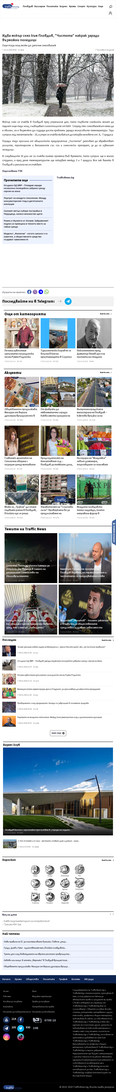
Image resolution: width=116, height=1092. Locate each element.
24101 (20, 518)
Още (100, 6)
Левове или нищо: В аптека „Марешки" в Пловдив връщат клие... (36, 960)
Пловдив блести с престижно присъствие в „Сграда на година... (38, 829)
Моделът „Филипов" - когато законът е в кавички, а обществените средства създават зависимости (84, 624)
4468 (55, 420)
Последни (9, 640)
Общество (32, 979)
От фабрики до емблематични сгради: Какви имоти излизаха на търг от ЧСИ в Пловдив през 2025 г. (55, 413)
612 (35, 695)
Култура (92, 6)
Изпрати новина (114, 532)
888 (91, 361)
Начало (6, 979)
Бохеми (76, 979)
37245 (92, 420)
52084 (20, 420)
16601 (76, 580)
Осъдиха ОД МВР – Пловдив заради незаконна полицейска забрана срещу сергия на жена (59, 661)
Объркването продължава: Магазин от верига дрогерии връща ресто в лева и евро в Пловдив (21, 413)
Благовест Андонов (105, 50)
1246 (36, 723)
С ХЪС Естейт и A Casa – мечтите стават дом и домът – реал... (49, 841)
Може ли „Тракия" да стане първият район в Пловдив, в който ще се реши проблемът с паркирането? (21, 510)
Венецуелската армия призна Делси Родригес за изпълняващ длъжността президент (58, 689)
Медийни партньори (42, 996)
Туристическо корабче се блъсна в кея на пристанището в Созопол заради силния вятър (56, 354)
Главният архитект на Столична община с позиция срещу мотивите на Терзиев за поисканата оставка (20, 462)
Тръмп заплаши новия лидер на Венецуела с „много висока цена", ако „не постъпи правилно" (61, 647)
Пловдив (28, 6)
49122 (21, 580)
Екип (34, 991)
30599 (35, 847)
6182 (92, 469)
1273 (36, 681)
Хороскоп (9, 860)
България (39, 6)
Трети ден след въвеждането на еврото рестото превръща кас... (37, 954)
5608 (55, 469)
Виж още (58, 733)
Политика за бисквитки (43, 1011)
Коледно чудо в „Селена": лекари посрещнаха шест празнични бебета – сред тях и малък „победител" (30, 624)
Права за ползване (41, 1001)
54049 (21, 632)
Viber (35, 291)
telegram (41, 292)
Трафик (63, 979)
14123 (76, 632)
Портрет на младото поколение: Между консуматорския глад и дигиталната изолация (59, 717)
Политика (52, 6)
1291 (19, 361)
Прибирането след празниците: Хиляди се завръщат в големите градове (53, 703)
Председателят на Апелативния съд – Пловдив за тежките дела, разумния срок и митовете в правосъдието (57, 462)
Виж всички (105, 314)
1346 (19, 469)
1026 (55, 361)
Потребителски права (43, 1006)
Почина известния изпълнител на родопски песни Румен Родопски (19, 354)
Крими (72, 6)
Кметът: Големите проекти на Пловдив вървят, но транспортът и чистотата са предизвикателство (83, 572)
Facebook (29, 292)
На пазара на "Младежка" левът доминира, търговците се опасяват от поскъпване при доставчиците (92, 462)
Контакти (8, 1006)
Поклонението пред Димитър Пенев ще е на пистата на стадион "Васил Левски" (91, 354)
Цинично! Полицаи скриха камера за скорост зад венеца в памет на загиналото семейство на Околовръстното (28, 571)
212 (35, 653)
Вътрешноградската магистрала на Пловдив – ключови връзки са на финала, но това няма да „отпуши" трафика (92, 413)
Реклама (7, 996)
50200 (20, 833)
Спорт (81, 6)
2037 (92, 518)
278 (35, 709)
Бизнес (64, 6)
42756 (56, 518)
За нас (6, 991)
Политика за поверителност (17, 1011)
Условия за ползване (12, 1001)
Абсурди (89, 979)
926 (35, 667)
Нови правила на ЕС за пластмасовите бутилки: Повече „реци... (35, 941)
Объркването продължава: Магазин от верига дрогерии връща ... (36, 966)
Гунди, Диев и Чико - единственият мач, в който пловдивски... (35, 948)
